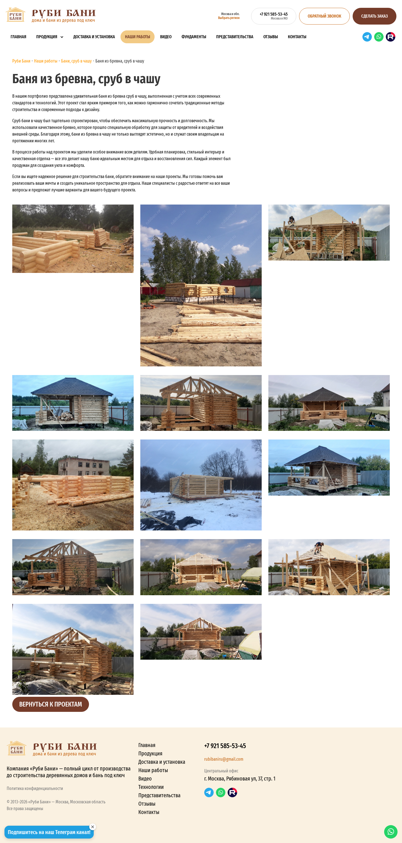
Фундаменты (194, 36)
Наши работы (137, 36)
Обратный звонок (324, 16)
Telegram (367, 37)
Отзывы (270, 36)
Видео (166, 36)
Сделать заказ (374, 16)
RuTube (390, 37)
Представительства (234, 36)
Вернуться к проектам (50, 704)
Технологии (151, 787)
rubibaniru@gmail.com (223, 759)
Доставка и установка (94, 36)
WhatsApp (379, 37)
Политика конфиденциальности (35, 788)
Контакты (297, 36)
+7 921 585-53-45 (225, 746)
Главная (18, 36)
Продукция (46, 36)
